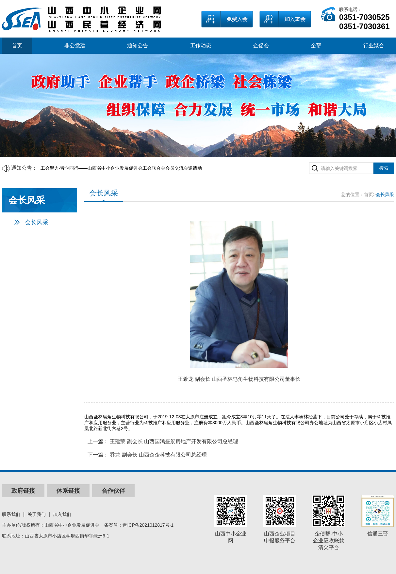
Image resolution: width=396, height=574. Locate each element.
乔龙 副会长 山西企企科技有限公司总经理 (158, 455)
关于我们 (36, 514)
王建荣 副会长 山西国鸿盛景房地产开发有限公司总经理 (174, 441)
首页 (17, 45)
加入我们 (62, 514)
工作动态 (200, 45)
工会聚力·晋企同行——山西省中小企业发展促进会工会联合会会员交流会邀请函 (121, 168)
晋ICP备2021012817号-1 (148, 525)
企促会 (261, 45)
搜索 (383, 168)
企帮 (316, 45)
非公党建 (74, 45)
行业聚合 (373, 45)
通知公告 (137, 45)
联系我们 (11, 514)
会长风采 (36, 222)
